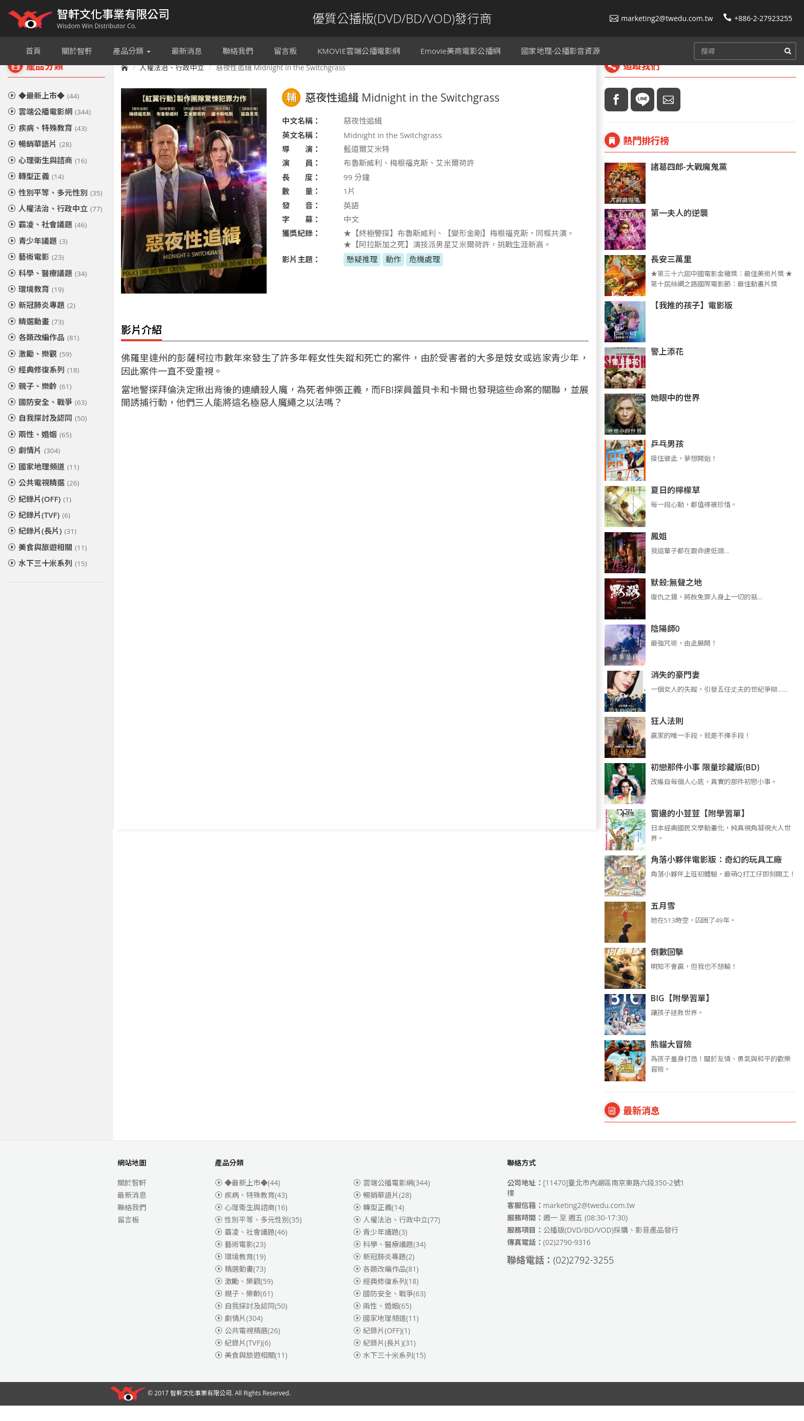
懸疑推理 (362, 274)
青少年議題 (38, 256)
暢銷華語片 (39, 159)
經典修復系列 (43, 385)
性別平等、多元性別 (55, 208)
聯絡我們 (131, 1223)
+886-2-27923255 (757, 18)
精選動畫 (36, 337)
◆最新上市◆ (43, 111)
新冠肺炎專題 (41, 320)
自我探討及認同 (47, 433)
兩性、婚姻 (39, 449)
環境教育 (36, 304)
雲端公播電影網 (49, 127)
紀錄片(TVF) (39, 530)
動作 (393, 274)
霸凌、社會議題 (47, 240)
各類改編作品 (43, 352)
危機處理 (424, 274)
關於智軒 (131, 1198)
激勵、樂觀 (39, 369)
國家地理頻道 (43, 482)
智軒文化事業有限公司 (201, 1409)
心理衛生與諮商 (47, 175)
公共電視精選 (43, 498)
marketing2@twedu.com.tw (661, 18)
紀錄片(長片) (42, 546)
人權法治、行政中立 (55, 224)
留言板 (128, 1235)
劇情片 (34, 465)
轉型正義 (36, 191)
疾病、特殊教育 (47, 143)
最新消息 (131, 1210)
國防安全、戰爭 (47, 417)
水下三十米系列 (47, 578)
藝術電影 (36, 272)
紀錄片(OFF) (39, 514)
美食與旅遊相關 (47, 562)
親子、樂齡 (39, 401)
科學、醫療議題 (47, 288)
